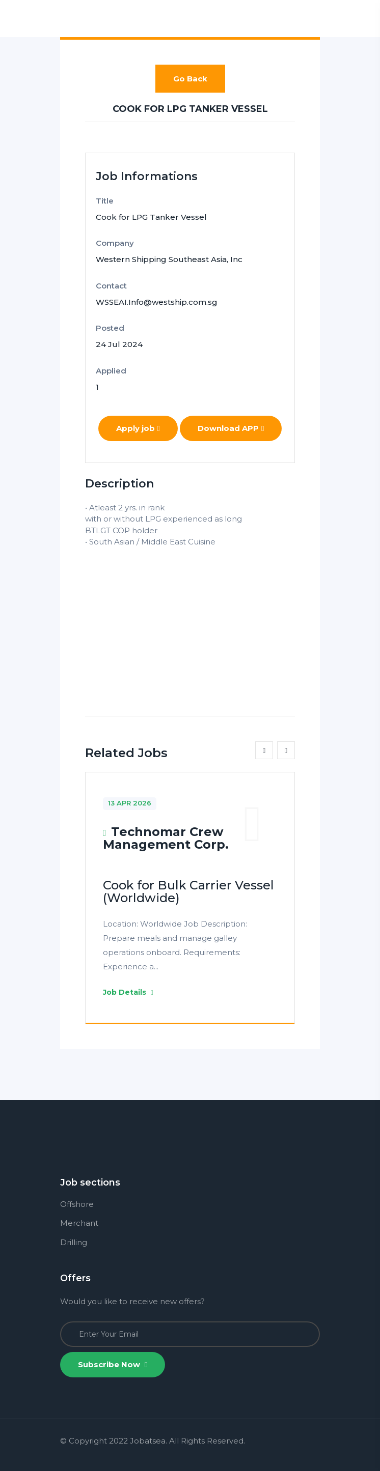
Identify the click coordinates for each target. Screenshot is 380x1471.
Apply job (138, 428)
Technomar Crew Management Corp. (166, 838)
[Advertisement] (190, 619)
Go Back (190, 78)
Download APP (231, 428)
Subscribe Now (112, 1364)
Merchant (79, 1223)
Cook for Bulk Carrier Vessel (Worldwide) (188, 891)
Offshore (77, 1204)
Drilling (73, 1242)
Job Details (128, 992)
